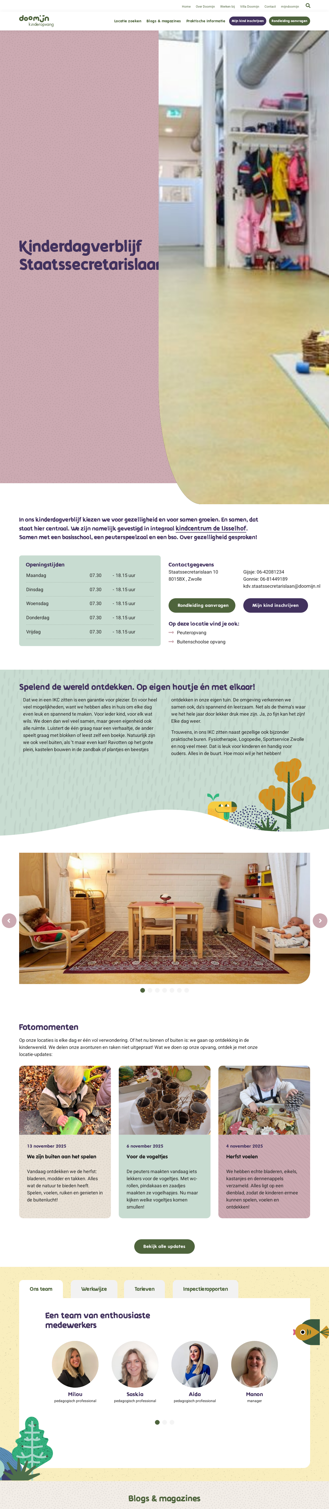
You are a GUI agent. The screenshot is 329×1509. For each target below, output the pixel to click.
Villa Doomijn (249, 6)
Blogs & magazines (164, 21)
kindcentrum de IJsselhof (211, 529)
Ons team (41, 1289)
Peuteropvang (191, 632)
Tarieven (144, 1289)
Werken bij (227, 6)
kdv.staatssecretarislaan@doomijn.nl (276, 586)
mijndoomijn (290, 6)
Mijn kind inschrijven (248, 21)
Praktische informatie (205, 21)
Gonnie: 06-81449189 (265, 579)
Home (186, 6)
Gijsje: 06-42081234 (263, 572)
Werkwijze (94, 1289)
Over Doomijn (205, 6)
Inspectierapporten (205, 1289)
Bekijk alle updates (164, 1246)
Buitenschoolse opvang (200, 641)
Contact (270, 6)
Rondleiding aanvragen (289, 21)
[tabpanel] (164, 918)
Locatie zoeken (127, 21)
